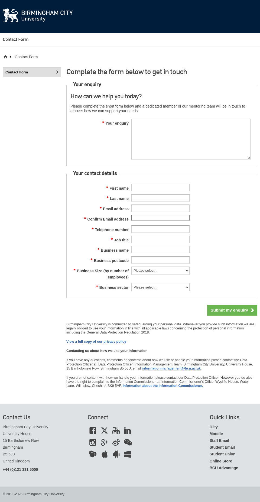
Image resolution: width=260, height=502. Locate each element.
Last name (118, 198)
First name (117, 188)
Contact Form (15, 40)
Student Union (223, 454)
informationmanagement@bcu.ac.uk (171, 368)
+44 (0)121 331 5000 (20, 469)
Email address (114, 209)
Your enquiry (115, 123)
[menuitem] (21, 40)
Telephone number (110, 230)
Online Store (221, 461)
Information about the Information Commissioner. (163, 386)
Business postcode (110, 260)
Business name (113, 250)
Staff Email (219, 440)
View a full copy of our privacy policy (96, 342)
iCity (214, 427)
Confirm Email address (106, 219)
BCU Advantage (224, 468)
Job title (120, 240)
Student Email (222, 447)
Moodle (216, 434)
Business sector (112, 287)
